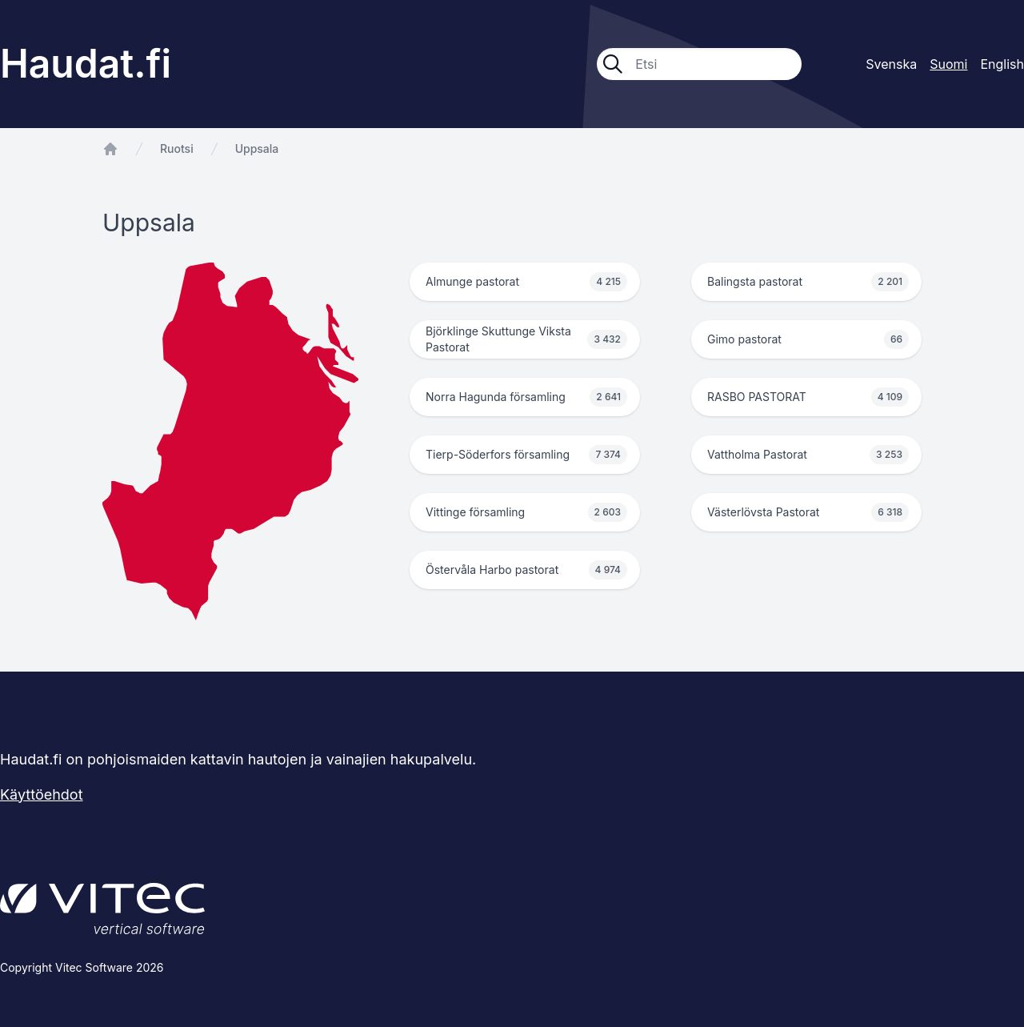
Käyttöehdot (41, 794)
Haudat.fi (85, 63)
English (1002, 64)
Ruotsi (177, 148)
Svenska (891, 64)
